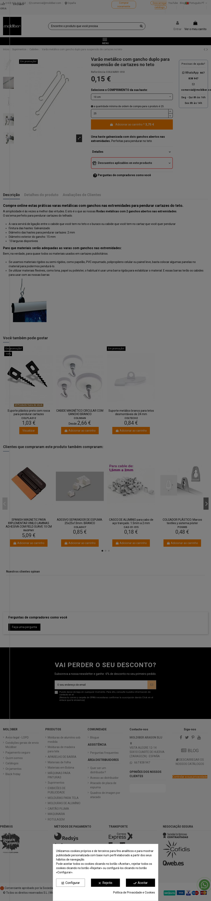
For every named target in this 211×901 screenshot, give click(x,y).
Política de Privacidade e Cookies (134, 892)
